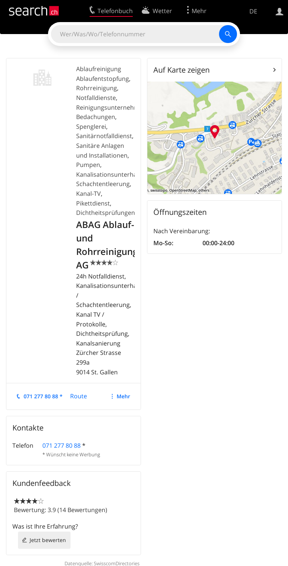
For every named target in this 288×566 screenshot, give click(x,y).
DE (253, 11)
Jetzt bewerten (48, 540)
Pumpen (88, 165)
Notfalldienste (96, 98)
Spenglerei (91, 126)
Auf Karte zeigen (181, 70)
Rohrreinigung (96, 88)
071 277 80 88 (61, 445)
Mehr (123, 396)
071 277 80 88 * (43, 396)
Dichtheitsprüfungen (105, 213)
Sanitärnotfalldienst (104, 136)
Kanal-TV (88, 193)
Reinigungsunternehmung (113, 107)
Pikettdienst (93, 203)
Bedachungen (95, 117)
